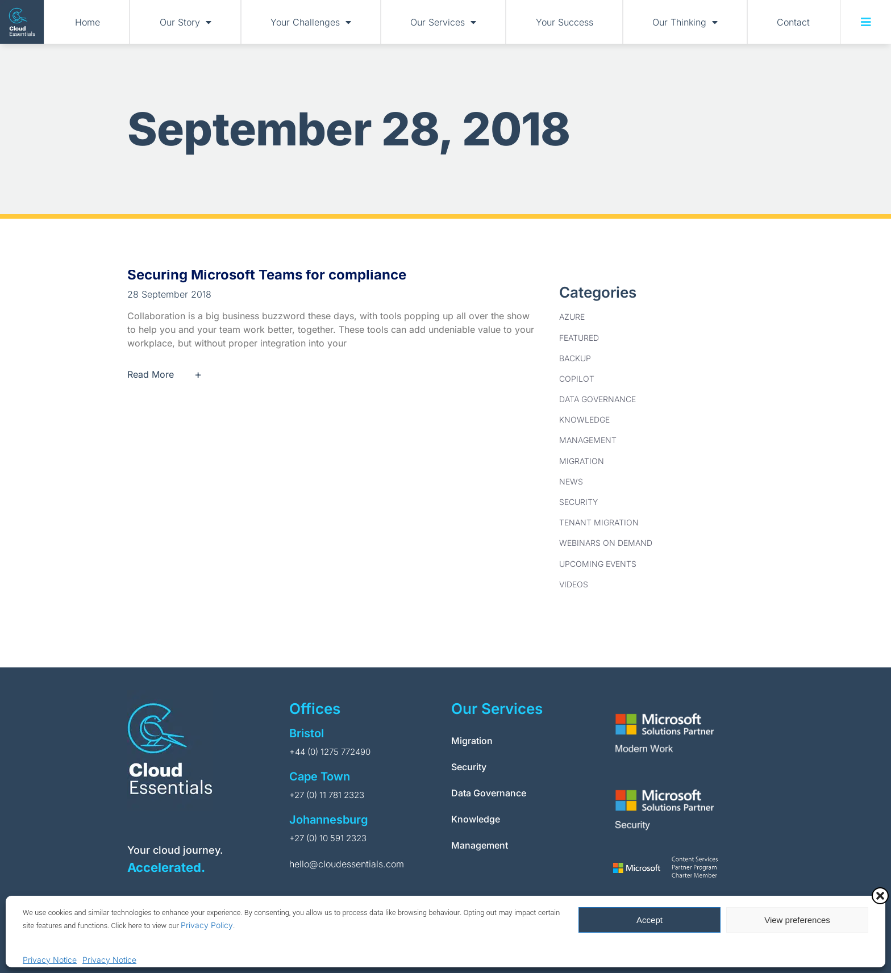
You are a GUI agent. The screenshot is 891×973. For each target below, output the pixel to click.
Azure (572, 316)
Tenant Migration (599, 522)
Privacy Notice (50, 959)
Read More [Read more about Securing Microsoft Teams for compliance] (169, 374)
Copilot (576, 378)
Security (578, 502)
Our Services (443, 22)
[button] (880, 895)
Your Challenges (310, 22)
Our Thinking (685, 22)
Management (588, 440)
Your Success (564, 22)
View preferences (797, 920)
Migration (581, 461)
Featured (579, 338)
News (571, 481)
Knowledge (584, 419)
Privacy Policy (207, 925)
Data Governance (597, 399)
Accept (649, 920)
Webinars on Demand (605, 543)
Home (87, 22)
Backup (575, 358)
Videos (573, 584)
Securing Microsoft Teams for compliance (266, 274)
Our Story (185, 22)
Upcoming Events (597, 564)
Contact (793, 22)
